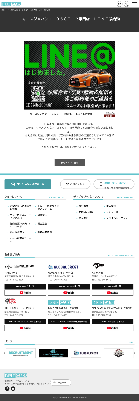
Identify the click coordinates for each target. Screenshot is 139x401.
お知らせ (109, 116)
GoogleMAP (62, 382)
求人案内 (111, 206)
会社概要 (83, 206)
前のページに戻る (69, 162)
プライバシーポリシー (117, 219)
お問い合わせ (77, 184)
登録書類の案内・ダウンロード (21, 225)
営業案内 (83, 218)
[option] (21, 353)
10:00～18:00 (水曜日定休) (116, 184)
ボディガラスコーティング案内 (20, 216)
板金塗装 (42, 223)
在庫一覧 (25, 286)
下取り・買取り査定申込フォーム (48, 207)
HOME (3, 10)
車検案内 (42, 215)
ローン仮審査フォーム (20, 239)
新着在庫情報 (44, 232)
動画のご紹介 (86, 212)
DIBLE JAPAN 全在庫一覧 (30, 184)
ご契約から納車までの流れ (21, 207)
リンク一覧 (112, 212)
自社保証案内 (17, 232)
